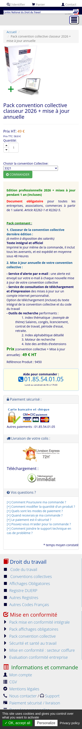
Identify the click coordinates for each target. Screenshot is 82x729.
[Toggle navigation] (74, 20)
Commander (18, 174)
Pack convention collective (29, 636)
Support (49, 695)
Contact (68, 4)
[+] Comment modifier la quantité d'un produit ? (41, 506)
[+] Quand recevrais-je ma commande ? (35, 515)
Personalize (46, 723)
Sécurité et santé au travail (29, 643)
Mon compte (17, 674)
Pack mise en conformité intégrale (36, 622)
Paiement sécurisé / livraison (31, 703)
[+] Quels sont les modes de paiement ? (35, 511)
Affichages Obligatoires (26, 583)
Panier (38, 4)
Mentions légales (21, 688)
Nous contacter (20, 695)
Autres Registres (20, 597)
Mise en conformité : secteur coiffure (39, 650)
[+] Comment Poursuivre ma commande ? (36, 502)
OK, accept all (17, 723)
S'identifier (16, 4)
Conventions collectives (27, 576)
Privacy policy (70, 723)
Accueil (12, 32)
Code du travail (20, 569)
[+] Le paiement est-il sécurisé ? (29, 520)
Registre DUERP (20, 590)
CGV (10, 681)
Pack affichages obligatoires (30, 629)
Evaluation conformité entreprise (35, 657)
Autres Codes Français (26, 604)
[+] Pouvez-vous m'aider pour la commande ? (39, 524)
